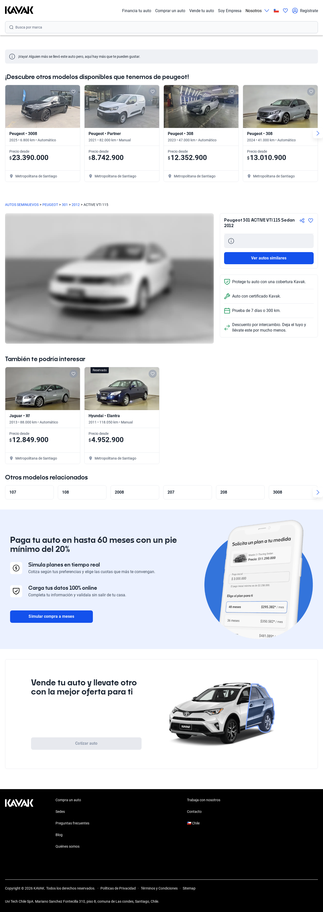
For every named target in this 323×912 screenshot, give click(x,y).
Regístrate (305, 11)
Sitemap (189, 888)
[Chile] (276, 11)
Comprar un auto (170, 10)
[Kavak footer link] (19, 823)
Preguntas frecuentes (72, 823)
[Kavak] (19, 10)
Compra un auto (68, 800)
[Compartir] (302, 221)
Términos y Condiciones (159, 888)
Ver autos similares (268, 258)
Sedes (60, 812)
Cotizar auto (86, 743)
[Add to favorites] (73, 92)
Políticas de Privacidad (118, 888)
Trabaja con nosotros (203, 800)
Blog (59, 835)
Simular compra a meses (51, 616)
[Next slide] (318, 133)
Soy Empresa (229, 10)
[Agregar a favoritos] (311, 221)
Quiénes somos (67, 846)
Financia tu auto (136, 10)
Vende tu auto (201, 10)
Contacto (194, 812)
